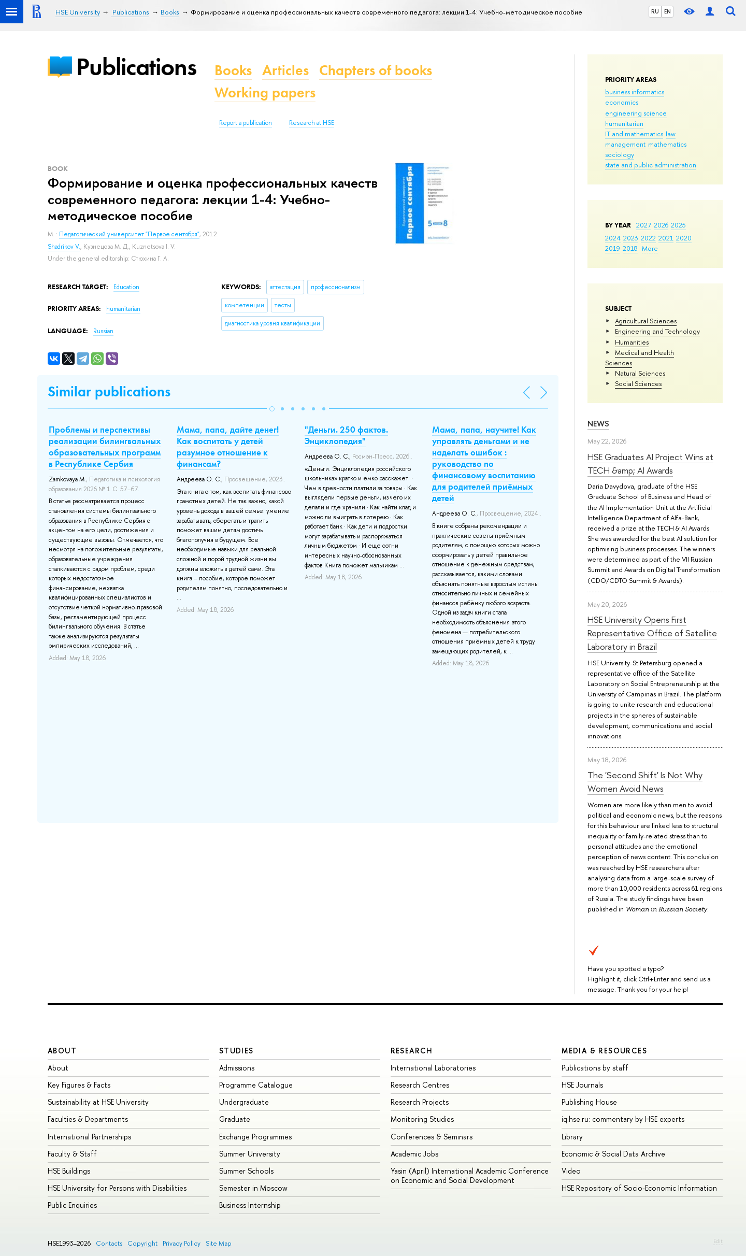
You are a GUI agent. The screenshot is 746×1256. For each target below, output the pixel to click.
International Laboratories (433, 1068)
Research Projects (420, 1102)
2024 (613, 237)
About (62, 1050)
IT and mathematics (634, 133)
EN (667, 11)
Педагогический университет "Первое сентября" (129, 234)
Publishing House (589, 1102)
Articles (285, 70)
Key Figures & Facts (79, 1085)
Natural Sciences (640, 373)
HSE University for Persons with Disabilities (117, 1188)
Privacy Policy (181, 1243)
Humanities (632, 342)
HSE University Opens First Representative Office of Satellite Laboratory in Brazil (652, 633)
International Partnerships (89, 1136)
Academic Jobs (414, 1154)
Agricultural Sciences (646, 320)
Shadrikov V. (64, 246)
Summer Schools (246, 1171)
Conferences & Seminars (431, 1136)
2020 (684, 237)
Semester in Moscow (253, 1188)
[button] (272, 409)
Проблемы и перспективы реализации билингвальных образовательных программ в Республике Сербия (105, 446)
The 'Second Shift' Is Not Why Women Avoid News (644, 781)
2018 (630, 248)
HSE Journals (582, 1085)
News (598, 423)
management (625, 144)
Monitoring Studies (422, 1119)
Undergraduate (244, 1102)
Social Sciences (638, 383)
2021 (665, 237)
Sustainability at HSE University (98, 1102)
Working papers (264, 92)
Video (571, 1171)
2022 (648, 237)
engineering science (636, 113)
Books (233, 70)
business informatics (634, 91)
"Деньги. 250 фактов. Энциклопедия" (346, 435)
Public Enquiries (72, 1205)
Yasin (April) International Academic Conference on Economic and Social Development (470, 1175)
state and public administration (650, 164)
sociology (619, 154)
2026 (661, 225)
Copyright (142, 1243)
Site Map (219, 1243)
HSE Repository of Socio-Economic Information (639, 1188)
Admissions (236, 1068)
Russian (103, 331)
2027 (643, 225)
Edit (718, 1241)
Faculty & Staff (72, 1154)
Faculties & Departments (88, 1119)
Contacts (109, 1243)
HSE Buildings (69, 1171)
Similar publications (109, 391)
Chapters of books (375, 70)
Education (126, 287)
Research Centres (420, 1085)
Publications (136, 66)
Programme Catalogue (256, 1085)
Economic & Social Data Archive (613, 1154)
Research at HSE (311, 123)
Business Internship (250, 1205)
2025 (678, 225)
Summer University (249, 1154)
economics (621, 102)
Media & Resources (604, 1050)
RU (655, 11)
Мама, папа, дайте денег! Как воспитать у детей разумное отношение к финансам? (228, 446)
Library (572, 1136)
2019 (612, 248)
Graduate (234, 1119)
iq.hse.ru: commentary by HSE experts (623, 1119)
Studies (236, 1050)
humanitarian (624, 123)
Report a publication (245, 123)
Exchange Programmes (255, 1136)
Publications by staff (595, 1068)
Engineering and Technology (657, 331)
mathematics (667, 144)
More (650, 248)
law (671, 133)
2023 (630, 237)
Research (412, 1050)
